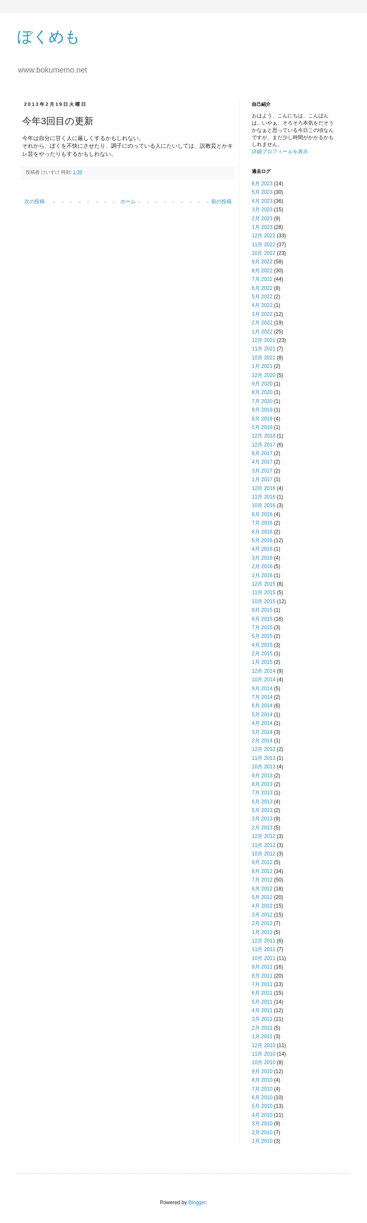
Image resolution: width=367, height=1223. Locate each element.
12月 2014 (263, 671)
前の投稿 (221, 201)
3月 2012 (262, 915)
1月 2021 (262, 366)
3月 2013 (262, 819)
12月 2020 (263, 375)
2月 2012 (262, 923)
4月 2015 (262, 645)
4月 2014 (262, 723)
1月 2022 (262, 332)
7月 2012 (262, 880)
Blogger (197, 1202)
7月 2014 (262, 697)
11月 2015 (263, 592)
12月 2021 (263, 340)
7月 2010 (262, 1089)
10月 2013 (263, 767)
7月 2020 (262, 401)
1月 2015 (262, 662)
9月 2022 (262, 262)
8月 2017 (262, 453)
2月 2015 (262, 654)
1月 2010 (262, 1141)
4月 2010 (262, 1115)
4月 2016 (262, 549)
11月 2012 (263, 845)
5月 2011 (262, 1002)
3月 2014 (262, 732)
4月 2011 (262, 1010)
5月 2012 (262, 897)
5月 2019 (262, 427)
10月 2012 (263, 854)
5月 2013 (262, 810)
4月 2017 (262, 462)
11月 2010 (263, 1054)
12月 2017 (263, 445)
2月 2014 (262, 741)
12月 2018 (263, 436)
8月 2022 (262, 271)
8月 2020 (262, 392)
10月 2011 (263, 958)
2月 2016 (262, 566)
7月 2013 (262, 793)
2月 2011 (262, 1028)
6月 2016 (262, 532)
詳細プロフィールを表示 (280, 152)
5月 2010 (262, 1106)
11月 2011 (263, 949)
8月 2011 (262, 976)
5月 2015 (262, 636)
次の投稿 (34, 201)
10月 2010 (263, 1062)
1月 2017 (262, 479)
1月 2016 (262, 575)
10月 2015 (263, 601)
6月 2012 (262, 889)
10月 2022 (263, 253)
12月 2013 (263, 749)
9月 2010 (262, 1071)
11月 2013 (263, 758)
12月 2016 (263, 488)
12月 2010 (263, 1045)
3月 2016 (262, 558)
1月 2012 (262, 932)
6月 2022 (262, 288)
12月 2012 (263, 836)
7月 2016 (262, 523)
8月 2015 (262, 619)
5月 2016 (262, 540)
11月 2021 (263, 349)
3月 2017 (262, 471)
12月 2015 (263, 584)
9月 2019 (262, 410)
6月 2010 (262, 1097)
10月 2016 (263, 505)
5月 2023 (262, 192)
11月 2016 (263, 497)
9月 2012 (262, 862)
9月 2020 (262, 384)
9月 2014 (262, 689)
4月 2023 (262, 201)
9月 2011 (262, 967)
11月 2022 (263, 245)
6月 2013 (262, 802)
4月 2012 (262, 906)
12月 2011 (263, 941)
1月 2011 (262, 1036)
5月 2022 (262, 297)
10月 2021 (263, 358)
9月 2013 (262, 776)
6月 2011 (262, 993)
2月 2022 (262, 323)
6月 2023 (262, 184)
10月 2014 (263, 680)
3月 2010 (262, 1124)
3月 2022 (262, 314)
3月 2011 (262, 1019)
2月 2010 (262, 1132)
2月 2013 (262, 828)
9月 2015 (262, 610)
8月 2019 (262, 419)
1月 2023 (262, 227)
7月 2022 (262, 279)
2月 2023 (262, 219)
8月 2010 (262, 1080)
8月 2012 (262, 871)
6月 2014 (262, 706)
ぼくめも (48, 36)
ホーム (128, 201)
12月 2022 (263, 236)
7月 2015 (262, 627)
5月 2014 (262, 715)
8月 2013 (262, 784)
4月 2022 (262, 305)
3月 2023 (262, 210)
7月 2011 (262, 984)
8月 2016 (262, 514)
